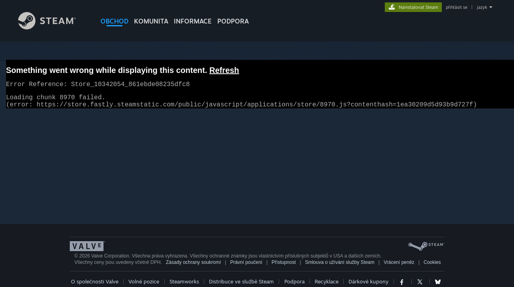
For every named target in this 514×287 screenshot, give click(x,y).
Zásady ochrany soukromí (193, 267)
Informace (193, 21)
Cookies (432, 267)
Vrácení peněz (399, 267)
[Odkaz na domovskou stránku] (53, 27)
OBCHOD (114, 21)
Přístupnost (284, 267)
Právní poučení (246, 267)
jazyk (482, 7)
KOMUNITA (151, 21)
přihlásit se (456, 7)
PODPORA (233, 21)
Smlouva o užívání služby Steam (339, 267)
